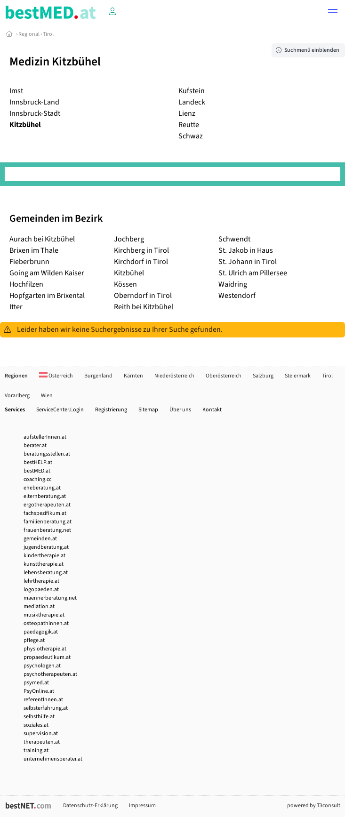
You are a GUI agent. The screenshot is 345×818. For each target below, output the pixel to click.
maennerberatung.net (50, 598)
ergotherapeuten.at (47, 505)
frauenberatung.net (47, 530)
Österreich (56, 376)
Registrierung (111, 410)
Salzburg (263, 376)
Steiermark (298, 376)
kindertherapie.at (44, 556)
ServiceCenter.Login (60, 410)
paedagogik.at (41, 632)
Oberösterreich (223, 376)
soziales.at (36, 725)
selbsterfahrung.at (46, 708)
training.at (36, 750)
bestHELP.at (38, 462)
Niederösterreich (174, 376)
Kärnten (133, 376)
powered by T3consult (313, 806)
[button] (332, 12)
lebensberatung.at (46, 573)
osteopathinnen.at (46, 623)
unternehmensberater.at (53, 759)
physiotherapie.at (45, 649)
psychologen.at (42, 666)
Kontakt (212, 410)
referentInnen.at (43, 700)
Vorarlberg (17, 396)
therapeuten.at (42, 742)
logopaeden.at (41, 589)
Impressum (142, 806)
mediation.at (39, 606)
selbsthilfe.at (39, 717)
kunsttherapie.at (44, 564)
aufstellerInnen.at (45, 437)
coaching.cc (37, 479)
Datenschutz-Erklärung (90, 806)
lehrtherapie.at (41, 581)
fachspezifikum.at (45, 513)
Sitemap (148, 410)
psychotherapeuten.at (50, 674)
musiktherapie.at (44, 615)
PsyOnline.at (39, 691)
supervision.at (41, 734)
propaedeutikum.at (47, 657)
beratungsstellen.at (47, 454)
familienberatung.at (48, 522)
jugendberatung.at (46, 547)
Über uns (180, 410)
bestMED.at (37, 471)
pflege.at (34, 640)
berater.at (35, 445)
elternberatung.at (45, 496)
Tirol (48, 34)
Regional (29, 34)
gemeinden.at (40, 539)
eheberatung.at (42, 488)
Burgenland (98, 376)
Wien (47, 396)
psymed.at (36, 683)
